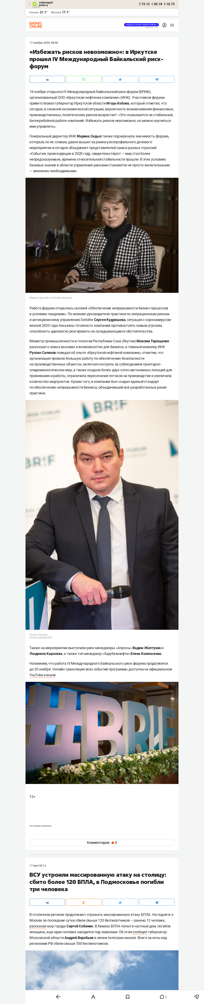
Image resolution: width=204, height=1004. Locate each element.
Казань (34, 12)
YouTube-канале (42, 675)
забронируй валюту (46, 3)
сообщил (140, 932)
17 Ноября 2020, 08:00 (43, 42)
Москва (56, 12)
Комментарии (102, 843)
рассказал (37, 926)
